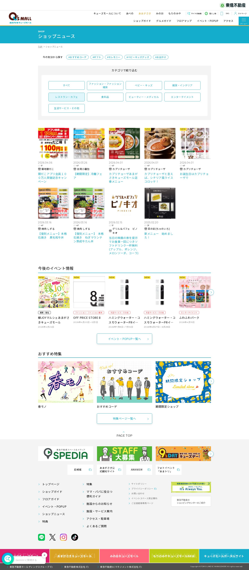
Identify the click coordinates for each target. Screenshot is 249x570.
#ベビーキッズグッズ (138, 57)
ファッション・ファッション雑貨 (105, 85)
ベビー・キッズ (144, 85)
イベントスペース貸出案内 (144, 498)
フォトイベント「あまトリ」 (166, 469)
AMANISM (136, 469)
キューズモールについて (107, 13)
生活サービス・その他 (66, 108)
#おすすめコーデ (77, 57)
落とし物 (212, 13)
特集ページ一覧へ (124, 418)
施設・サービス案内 (99, 511)
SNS (227, 13)
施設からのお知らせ (99, 504)
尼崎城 (78, 469)
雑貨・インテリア (182, 85)
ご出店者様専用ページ (142, 503)
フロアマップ (184, 21)
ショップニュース (53, 514)
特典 (45, 521)
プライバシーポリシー (142, 488)
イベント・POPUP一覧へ (124, 339)
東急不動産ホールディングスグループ (29, 566)
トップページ (50, 484)
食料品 (105, 97)
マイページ (242, 13)
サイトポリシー (139, 483)
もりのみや (174, 13)
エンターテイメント (182, 97)
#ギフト (97, 57)
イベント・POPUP (207, 21)
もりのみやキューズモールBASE (174, 555)
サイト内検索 (196, 13)
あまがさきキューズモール (75, 555)
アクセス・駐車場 (97, 518)
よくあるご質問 (96, 526)
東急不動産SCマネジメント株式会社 (119, 566)
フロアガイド (50, 499)
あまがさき (145, 13)
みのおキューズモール (124, 555)
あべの (130, 13)
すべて (66, 85)
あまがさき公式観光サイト (107, 469)
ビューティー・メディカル (144, 97)
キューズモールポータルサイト (224, 555)
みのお (160, 13)
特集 (89, 484)
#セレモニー (113, 57)
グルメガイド (163, 21)
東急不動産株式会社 (74, 566)
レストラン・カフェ (66, 97)
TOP (40, 46)
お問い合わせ (138, 493)
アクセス (228, 21)
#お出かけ (160, 57)
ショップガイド (142, 21)
